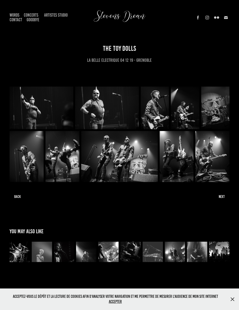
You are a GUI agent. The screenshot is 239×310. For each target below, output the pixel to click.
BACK (17, 197)
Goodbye (33, 19)
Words (14, 15)
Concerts (31, 15)
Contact (16, 19)
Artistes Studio (56, 15)
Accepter (115, 301)
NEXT (222, 197)
